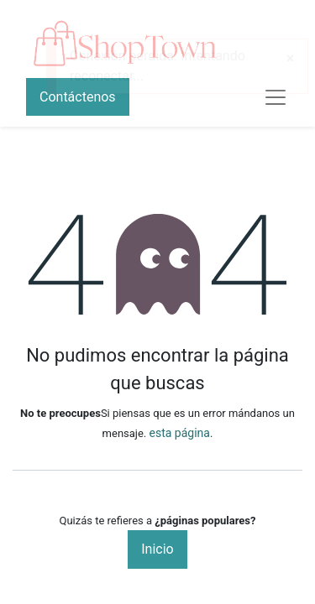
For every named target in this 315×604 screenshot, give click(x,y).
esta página (180, 433)
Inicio (157, 549)
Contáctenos (77, 97)
